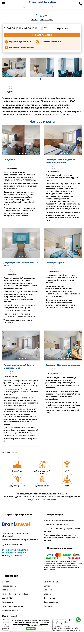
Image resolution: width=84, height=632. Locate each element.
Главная (34, 20)
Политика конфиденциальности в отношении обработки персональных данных (61, 537)
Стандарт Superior (55, 262)
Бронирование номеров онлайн (59, 520)
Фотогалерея (50, 598)
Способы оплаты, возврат (56, 525)
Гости (45, 27)
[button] (40, 79)
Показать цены (42, 34)
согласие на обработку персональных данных (33, 624)
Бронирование (51, 602)
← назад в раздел (9, 453)
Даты (6, 27)
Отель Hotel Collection (42, 2)
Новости (48, 590)
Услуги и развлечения (12, 606)
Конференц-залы (10, 610)
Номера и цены (46, 20)
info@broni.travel (12, 555)
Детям (47, 586)
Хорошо (31, 629)
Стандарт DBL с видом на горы (63, 365)
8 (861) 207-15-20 (12, 545)
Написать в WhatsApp (15, 550)
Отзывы (47, 594)
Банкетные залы (51, 582)
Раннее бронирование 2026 (15, 594)
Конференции (8, 602)
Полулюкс (9, 160)
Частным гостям (9, 590)
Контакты (48, 606)
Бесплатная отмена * (50, 42)
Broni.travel (12, 616)
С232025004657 (48, 499)
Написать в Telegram (14, 553)
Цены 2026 (7, 598)
